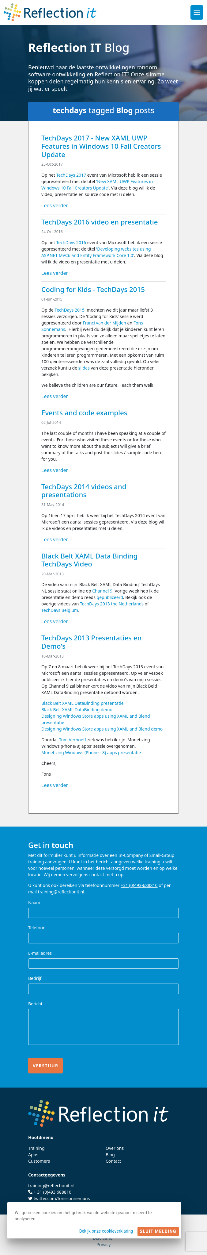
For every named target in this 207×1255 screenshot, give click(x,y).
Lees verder (54, 205)
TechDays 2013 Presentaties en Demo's (91, 642)
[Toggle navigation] (196, 12)
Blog (110, 1154)
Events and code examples (84, 412)
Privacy (103, 1244)
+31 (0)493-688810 (139, 885)
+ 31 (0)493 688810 (52, 1192)
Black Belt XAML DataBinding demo (76, 709)
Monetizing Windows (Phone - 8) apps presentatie (91, 752)
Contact (113, 1161)
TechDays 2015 (70, 310)
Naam (34, 902)
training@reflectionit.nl (61, 892)
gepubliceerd (110, 597)
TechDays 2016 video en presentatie (99, 222)
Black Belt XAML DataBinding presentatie (82, 703)
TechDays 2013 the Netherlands (112, 604)
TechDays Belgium (59, 610)
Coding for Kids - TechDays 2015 (93, 289)
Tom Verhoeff (72, 740)
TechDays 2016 (71, 242)
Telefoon (37, 928)
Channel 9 (102, 591)
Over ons (115, 1148)
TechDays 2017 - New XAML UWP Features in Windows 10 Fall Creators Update (101, 146)
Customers (39, 1161)
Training (36, 1148)
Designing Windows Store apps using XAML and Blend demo (102, 729)
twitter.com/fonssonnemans (62, 1198)
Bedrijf (34, 978)
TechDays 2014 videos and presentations (83, 491)
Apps (33, 1154)
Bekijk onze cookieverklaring (106, 1231)
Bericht (35, 1004)
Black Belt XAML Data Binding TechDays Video (89, 560)
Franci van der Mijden (104, 323)
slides (84, 368)
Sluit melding (158, 1231)
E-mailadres (40, 953)
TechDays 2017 (71, 175)
